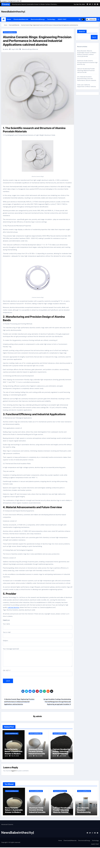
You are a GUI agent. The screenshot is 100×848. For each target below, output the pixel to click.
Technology (51, 19)
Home (9, 19)
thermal (35, 49)
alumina (25, 49)
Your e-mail (37, 634)
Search (82, 31)
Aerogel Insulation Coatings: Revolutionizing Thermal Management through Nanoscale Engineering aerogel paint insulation (57, 701)
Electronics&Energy (38, 19)
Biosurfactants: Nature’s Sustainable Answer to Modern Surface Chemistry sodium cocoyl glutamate (86, 53)
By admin (5, 49)
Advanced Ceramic (7, 825)
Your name (37, 626)
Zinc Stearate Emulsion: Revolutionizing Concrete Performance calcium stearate (86, 78)
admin (39, 716)
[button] (98, 19)
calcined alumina (13, 607)
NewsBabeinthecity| (13, 11)
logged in (14, 770)
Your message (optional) (37, 657)
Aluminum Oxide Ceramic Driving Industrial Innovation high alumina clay (37, 752)
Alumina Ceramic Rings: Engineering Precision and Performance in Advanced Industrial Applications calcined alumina (37, 40)
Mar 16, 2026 (15, 756)
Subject (37, 643)
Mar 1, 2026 (62, 756)
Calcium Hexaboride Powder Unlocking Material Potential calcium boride (61, 752)
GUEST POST (62, 19)
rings (30, 49)
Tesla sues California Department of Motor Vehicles (86, 85)
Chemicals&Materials (21, 19)
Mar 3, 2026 (38, 756)
